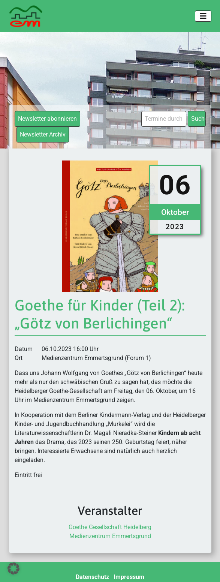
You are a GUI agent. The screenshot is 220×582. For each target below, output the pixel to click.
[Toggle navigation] (203, 16)
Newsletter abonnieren (47, 118)
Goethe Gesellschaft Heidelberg (110, 527)
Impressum (129, 576)
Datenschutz (92, 576)
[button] (13, 568)
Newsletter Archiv (43, 134)
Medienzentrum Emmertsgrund (110, 536)
